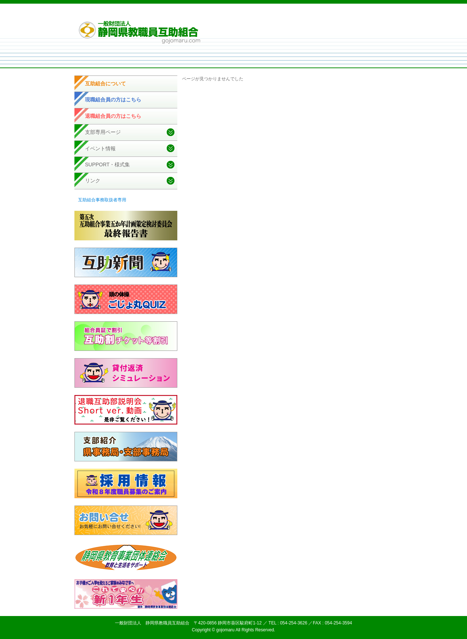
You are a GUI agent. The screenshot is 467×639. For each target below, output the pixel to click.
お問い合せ (372, 14)
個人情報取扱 (313, 14)
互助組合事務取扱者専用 (102, 199)
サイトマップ (343, 14)
